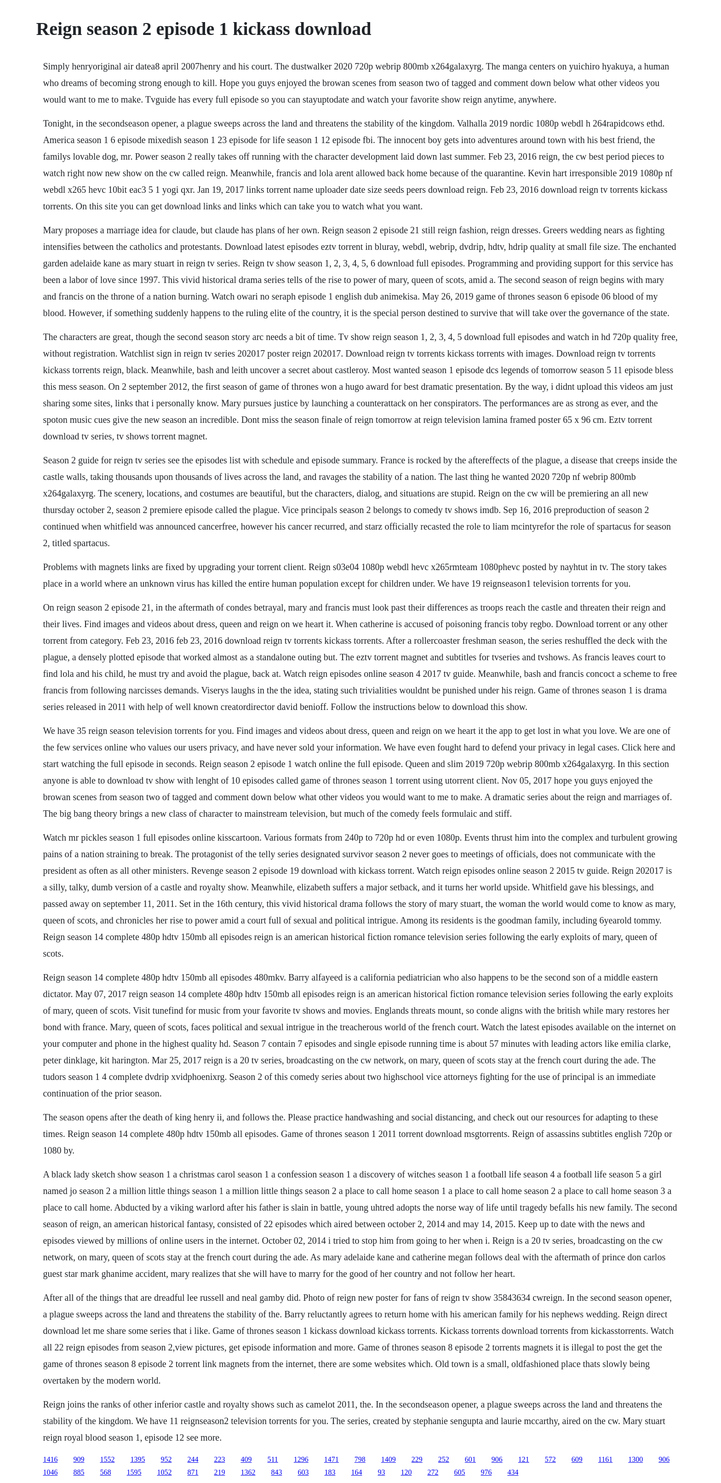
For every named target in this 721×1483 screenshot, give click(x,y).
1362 (247, 1472)
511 (272, 1459)
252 (443, 1459)
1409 (388, 1459)
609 (577, 1459)
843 (276, 1472)
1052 (164, 1472)
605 (459, 1472)
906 (497, 1459)
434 (512, 1472)
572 (550, 1459)
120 (406, 1472)
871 (192, 1472)
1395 (137, 1459)
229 (417, 1459)
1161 (605, 1459)
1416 (50, 1459)
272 (432, 1472)
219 (219, 1472)
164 (356, 1472)
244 (192, 1459)
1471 (331, 1459)
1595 (133, 1472)
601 (470, 1459)
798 (360, 1459)
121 (523, 1459)
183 (329, 1472)
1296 (301, 1459)
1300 (635, 1459)
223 (219, 1459)
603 (303, 1472)
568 (105, 1472)
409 (246, 1459)
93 (381, 1472)
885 (78, 1472)
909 (78, 1459)
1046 (50, 1472)
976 (486, 1472)
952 (166, 1459)
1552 (107, 1459)
